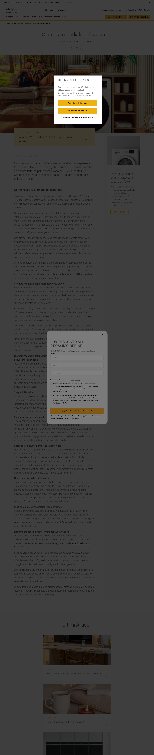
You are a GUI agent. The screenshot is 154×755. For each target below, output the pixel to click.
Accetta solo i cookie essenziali (78, 117)
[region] (78, 100)
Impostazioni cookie (77, 110)
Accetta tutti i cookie (78, 103)
